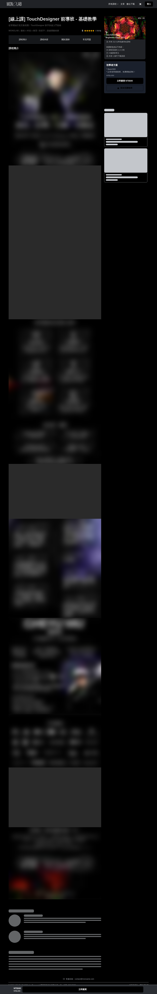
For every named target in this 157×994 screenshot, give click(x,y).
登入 (149, 4)
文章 (123, 4)
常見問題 (87, 39)
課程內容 (44, 39)
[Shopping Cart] (140, 4)
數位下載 (131, 4)
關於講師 (66, 39)
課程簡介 (23, 39)
